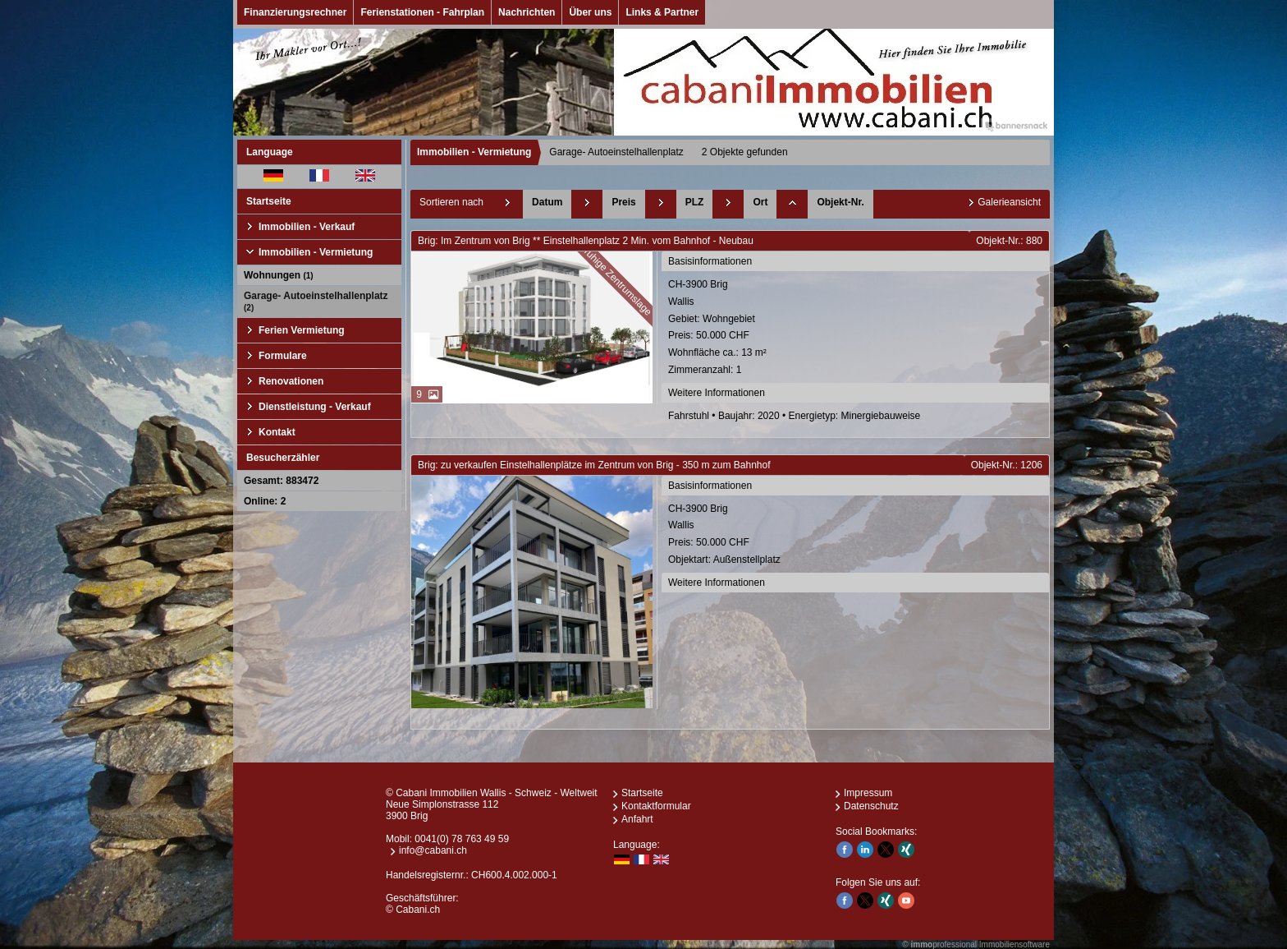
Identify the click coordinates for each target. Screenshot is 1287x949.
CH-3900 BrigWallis (856, 329)
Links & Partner (661, 12)
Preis (623, 202)
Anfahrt (637, 819)
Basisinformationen (710, 261)
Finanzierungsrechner (295, 12)
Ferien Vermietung (302, 330)
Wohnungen (279, 275)
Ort (760, 202)
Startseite (268, 201)
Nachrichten (526, 12)
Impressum (868, 793)
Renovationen (291, 381)
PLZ (694, 202)
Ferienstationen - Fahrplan (422, 12)
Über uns (590, 12)
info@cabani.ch (433, 850)
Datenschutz (871, 806)
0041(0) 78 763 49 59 (461, 839)
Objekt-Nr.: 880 (1009, 240)
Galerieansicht (1009, 202)
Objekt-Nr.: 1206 (1006, 465)
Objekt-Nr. (840, 202)
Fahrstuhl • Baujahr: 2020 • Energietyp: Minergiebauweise (794, 416)
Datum (547, 202)
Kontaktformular (656, 806)
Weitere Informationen (716, 392)
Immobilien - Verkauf (307, 227)
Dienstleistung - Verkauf (315, 406)
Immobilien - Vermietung (316, 252)
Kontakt (277, 432)
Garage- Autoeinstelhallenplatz (316, 301)
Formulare (283, 356)
